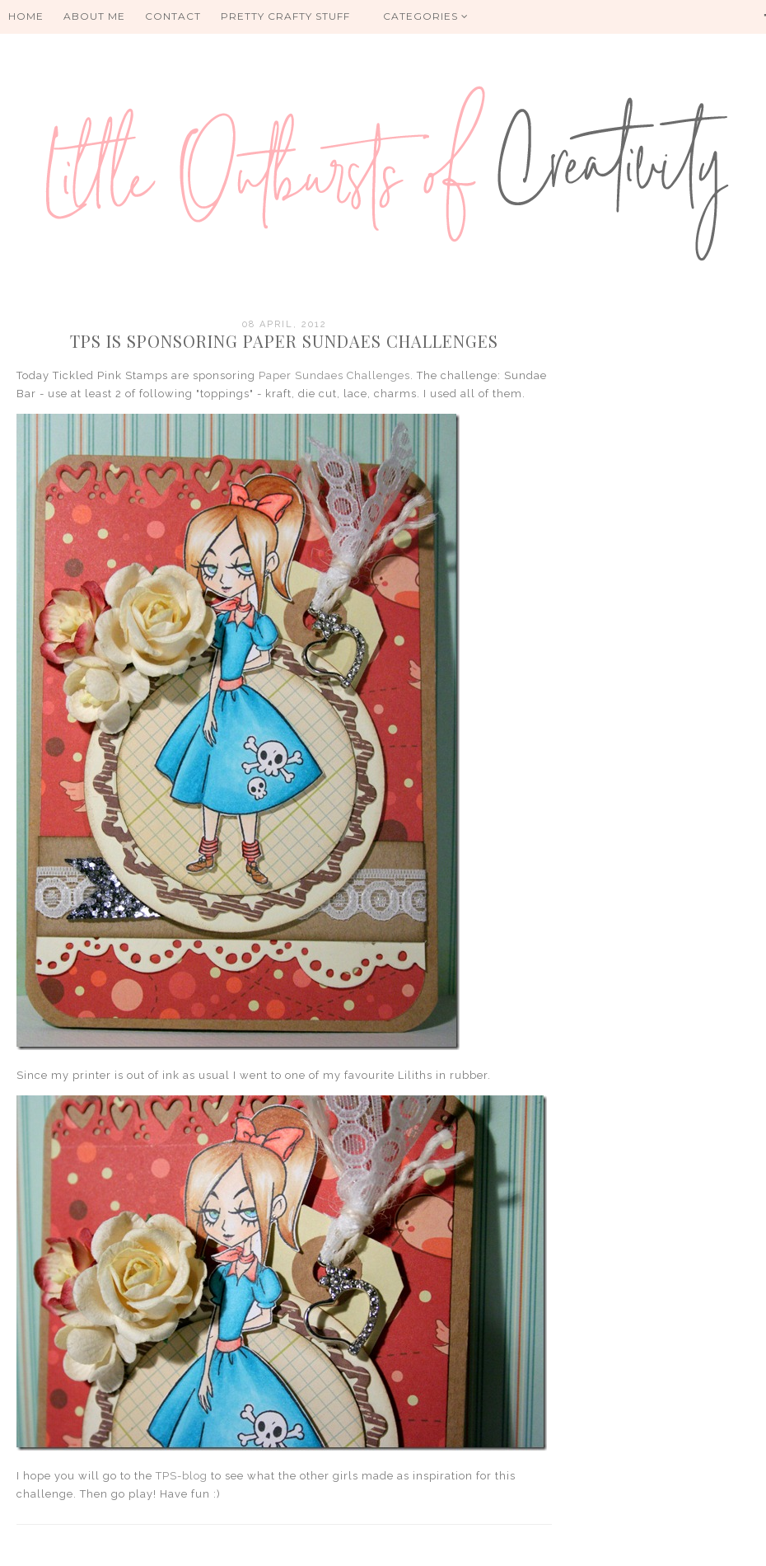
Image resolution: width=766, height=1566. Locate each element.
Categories (426, 16)
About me (94, 16)
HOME (26, 16)
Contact (173, 16)
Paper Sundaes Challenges (334, 375)
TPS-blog (182, 1476)
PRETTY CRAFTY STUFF (285, 16)
